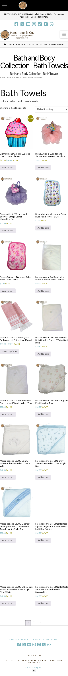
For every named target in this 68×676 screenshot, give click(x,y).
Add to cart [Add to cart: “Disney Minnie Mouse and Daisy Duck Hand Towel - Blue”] (43, 227)
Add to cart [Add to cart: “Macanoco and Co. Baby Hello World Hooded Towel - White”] (43, 291)
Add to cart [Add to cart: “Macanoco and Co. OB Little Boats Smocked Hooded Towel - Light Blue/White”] (7, 603)
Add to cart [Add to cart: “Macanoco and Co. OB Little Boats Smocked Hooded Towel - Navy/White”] (43, 603)
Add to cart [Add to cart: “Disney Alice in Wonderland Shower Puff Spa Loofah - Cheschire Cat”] (7, 230)
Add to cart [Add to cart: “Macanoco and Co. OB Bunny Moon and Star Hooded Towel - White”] (7, 477)
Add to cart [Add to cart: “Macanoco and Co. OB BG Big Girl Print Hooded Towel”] (43, 414)
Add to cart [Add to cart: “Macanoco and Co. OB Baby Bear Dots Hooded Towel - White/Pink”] (7, 414)
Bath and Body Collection (19, 77)
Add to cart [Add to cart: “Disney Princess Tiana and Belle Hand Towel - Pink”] (7, 291)
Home (2, 77)
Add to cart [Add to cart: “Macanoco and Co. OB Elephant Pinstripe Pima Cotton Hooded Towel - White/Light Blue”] (7, 540)
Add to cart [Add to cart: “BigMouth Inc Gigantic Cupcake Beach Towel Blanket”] (7, 167)
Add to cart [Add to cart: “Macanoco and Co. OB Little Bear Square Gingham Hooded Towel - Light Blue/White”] (43, 540)
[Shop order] (51, 109)
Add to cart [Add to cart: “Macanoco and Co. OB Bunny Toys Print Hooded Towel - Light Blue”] (43, 477)
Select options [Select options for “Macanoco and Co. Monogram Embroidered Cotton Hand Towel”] (9, 351)
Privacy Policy (18, 640)
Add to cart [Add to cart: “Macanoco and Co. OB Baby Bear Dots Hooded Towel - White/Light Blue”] (43, 353)
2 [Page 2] (34, 622)
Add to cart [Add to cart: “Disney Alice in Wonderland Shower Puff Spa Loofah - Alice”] (43, 167)
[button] (64, 34)
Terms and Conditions (44, 640)
